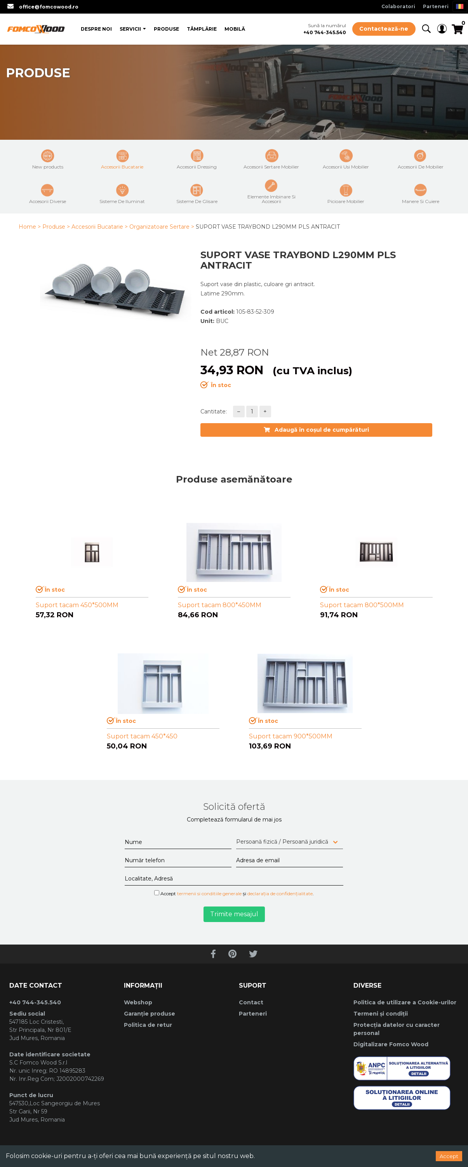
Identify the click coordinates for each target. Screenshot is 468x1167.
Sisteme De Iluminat (122, 194)
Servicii (130, 29)
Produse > (56, 226)
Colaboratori (398, 6)
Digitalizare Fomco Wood (390, 1044)
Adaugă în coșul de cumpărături (316, 429)
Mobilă (234, 29)
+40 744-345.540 (324, 32)
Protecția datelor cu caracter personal (396, 1029)
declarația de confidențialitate (280, 893)
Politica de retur (148, 1024)
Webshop (138, 1002)
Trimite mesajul (234, 914)
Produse (166, 29)
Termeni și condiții (380, 1013)
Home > (30, 226)
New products (47, 159)
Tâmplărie (202, 29)
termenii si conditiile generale (209, 893)
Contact (251, 1002)
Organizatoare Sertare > (161, 226)
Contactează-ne (383, 28)
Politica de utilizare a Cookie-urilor (404, 1002)
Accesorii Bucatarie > (99, 226)
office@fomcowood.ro (48, 7)
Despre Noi (96, 29)
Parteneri (436, 6)
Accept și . (234, 893)
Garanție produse (149, 1013)
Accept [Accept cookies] (449, 1156)
